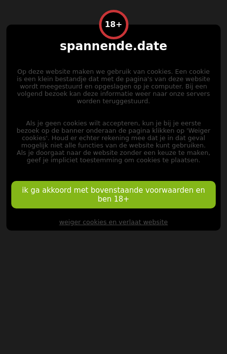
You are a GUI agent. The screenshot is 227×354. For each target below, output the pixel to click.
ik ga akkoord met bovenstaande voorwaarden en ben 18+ (113, 195)
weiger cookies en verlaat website (113, 222)
